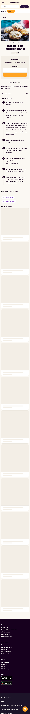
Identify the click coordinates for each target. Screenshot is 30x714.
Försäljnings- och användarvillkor (11, 705)
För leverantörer (6, 647)
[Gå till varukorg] (24, 6)
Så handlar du (5, 632)
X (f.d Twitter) (6, 651)
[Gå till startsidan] (15, 2)
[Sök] (3, 7)
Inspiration (4, 627)
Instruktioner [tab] (13, 82)
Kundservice (5, 645)
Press (3, 666)
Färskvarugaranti (6, 636)
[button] (16, 105)
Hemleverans (5, 634)
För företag (5, 669)
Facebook (5, 649)
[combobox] (11, 6)
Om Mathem (5, 662)
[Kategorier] (2, 2)
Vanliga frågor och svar (9, 630)
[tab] (19, 82)
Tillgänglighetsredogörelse (9, 709)
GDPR (3, 701)
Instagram (5, 654)
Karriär (4, 664)
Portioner (15, 66)
